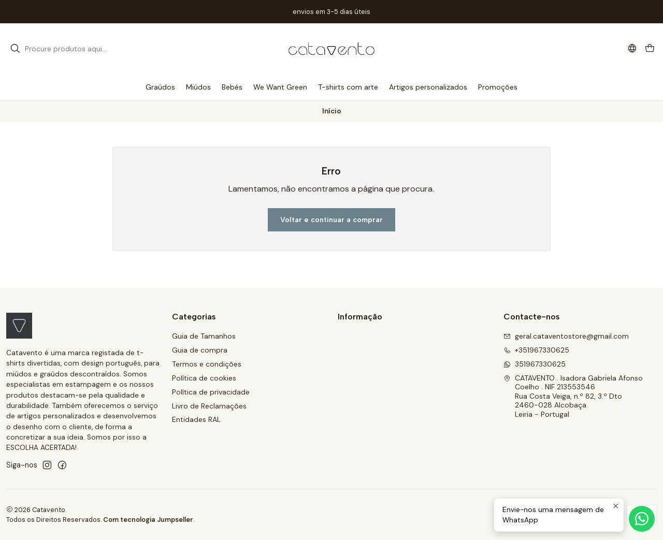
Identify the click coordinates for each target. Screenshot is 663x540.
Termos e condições (206, 364)
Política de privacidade (211, 392)
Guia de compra (199, 350)
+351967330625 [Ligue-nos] (536, 350)
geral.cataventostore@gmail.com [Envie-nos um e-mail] (566, 336)
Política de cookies (204, 378)
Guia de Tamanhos (204, 336)
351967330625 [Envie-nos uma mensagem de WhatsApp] (534, 364)
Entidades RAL (196, 419)
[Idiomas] (632, 48)
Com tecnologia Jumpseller (148, 519)
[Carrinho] (650, 48)
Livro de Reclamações (209, 406)
